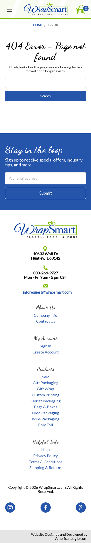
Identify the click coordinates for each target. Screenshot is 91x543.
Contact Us (45, 321)
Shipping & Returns (45, 467)
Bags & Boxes (45, 406)
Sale (45, 376)
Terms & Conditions (45, 461)
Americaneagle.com (71, 538)
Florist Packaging (46, 400)
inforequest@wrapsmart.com (47, 292)
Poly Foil (45, 424)
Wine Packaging (45, 418)
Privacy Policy (45, 455)
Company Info (45, 315)
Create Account (46, 352)
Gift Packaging (45, 382)
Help (45, 449)
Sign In (45, 346)
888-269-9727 (45, 273)
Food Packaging (45, 412)
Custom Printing (45, 394)
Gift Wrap (45, 388)
